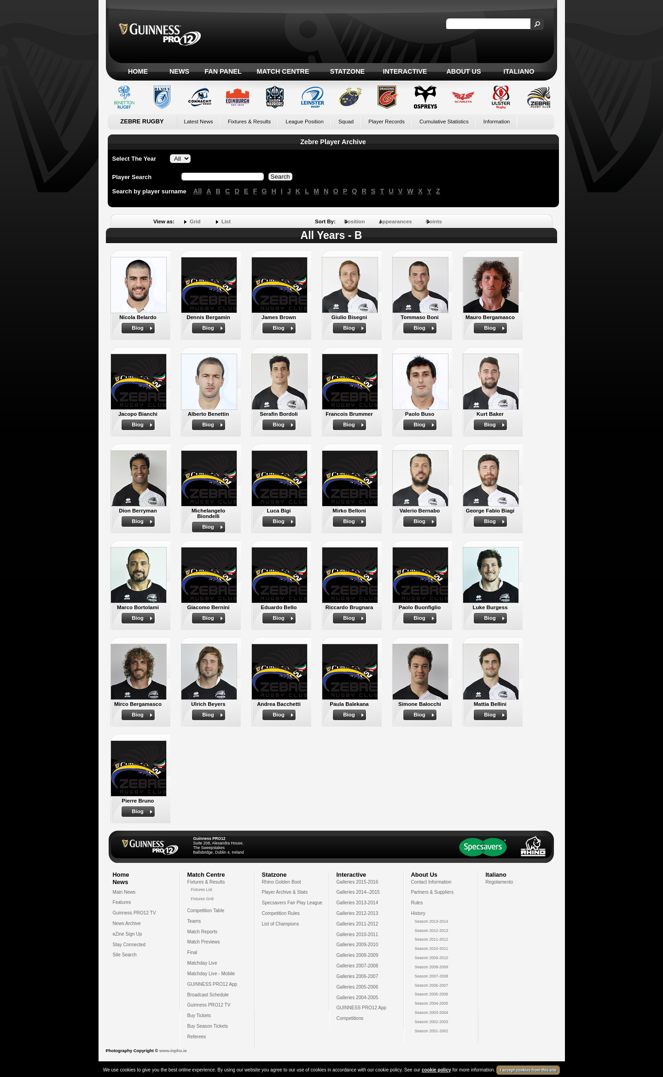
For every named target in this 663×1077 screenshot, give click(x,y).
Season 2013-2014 (431, 921)
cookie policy (436, 1069)
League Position (304, 121)
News (179, 71)
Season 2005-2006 (431, 994)
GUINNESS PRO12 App (212, 984)
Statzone (347, 71)
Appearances (395, 221)
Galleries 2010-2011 (357, 934)
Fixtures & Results (249, 121)
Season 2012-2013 (431, 930)
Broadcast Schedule (208, 994)
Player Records (386, 121)
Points (434, 221)
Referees (196, 1036)
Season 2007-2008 (431, 976)
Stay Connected (129, 944)
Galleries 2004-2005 (357, 997)
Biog (138, 328)
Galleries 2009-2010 (357, 944)
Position (354, 221)
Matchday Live (202, 963)
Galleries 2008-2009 (357, 955)
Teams (194, 921)
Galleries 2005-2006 (357, 987)
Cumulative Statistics (444, 121)
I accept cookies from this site (528, 1070)
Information (496, 121)
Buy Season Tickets (207, 1026)
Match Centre (282, 71)
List (226, 221)
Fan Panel (222, 71)
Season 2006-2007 (431, 985)
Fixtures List (202, 889)
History (418, 913)
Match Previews (203, 941)
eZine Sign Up (127, 934)
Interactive (405, 71)
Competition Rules (281, 913)
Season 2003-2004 (431, 1012)
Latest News (198, 121)
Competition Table (206, 910)
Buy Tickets (199, 1015)
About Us (463, 71)
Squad (346, 121)
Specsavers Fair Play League (292, 902)
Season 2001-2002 (431, 1031)
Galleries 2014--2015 (358, 892)
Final (192, 952)
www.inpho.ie (173, 1050)
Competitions (350, 1018)
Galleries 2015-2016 (357, 882)
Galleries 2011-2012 (357, 923)
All (197, 191)
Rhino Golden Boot (281, 882)
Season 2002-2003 (431, 1021)
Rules (417, 902)
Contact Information (431, 882)
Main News (124, 892)
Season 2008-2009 (431, 967)
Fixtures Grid (202, 899)
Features (122, 902)
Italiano (519, 71)
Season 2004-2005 (431, 1003)
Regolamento (499, 882)
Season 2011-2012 (431, 939)
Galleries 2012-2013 (357, 913)
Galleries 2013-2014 (357, 902)
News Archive (127, 923)
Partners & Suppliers (432, 892)
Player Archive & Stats (285, 892)
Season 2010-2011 (431, 948)
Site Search (125, 954)
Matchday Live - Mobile (211, 973)
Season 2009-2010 (431, 957)
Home (138, 71)
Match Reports (202, 931)
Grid (195, 221)
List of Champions (280, 923)
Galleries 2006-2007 (357, 976)
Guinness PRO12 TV (134, 912)
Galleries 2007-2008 (357, 965)
